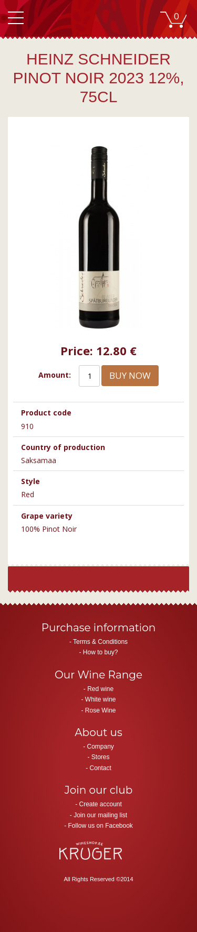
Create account (100, 804)
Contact (100, 768)
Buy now (130, 375)
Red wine (100, 689)
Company (100, 746)
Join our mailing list (100, 815)
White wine (100, 699)
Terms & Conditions (100, 641)
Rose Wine (100, 710)
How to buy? (100, 652)
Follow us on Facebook (100, 825)
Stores (100, 757)
